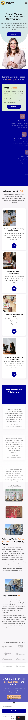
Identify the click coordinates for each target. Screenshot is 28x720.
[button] (26, 3)
